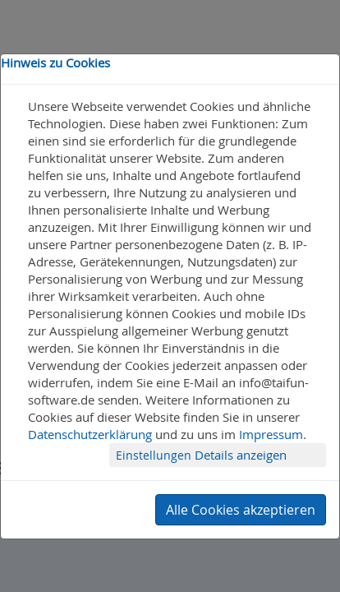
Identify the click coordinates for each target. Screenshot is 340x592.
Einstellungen (155, 455)
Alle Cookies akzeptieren (240, 510)
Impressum (271, 434)
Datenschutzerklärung (90, 434)
